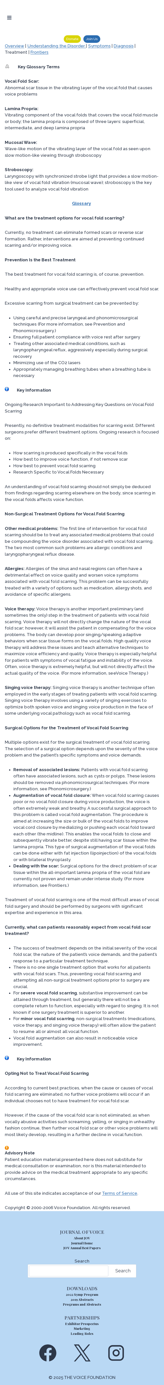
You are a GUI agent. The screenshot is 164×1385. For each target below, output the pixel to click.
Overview (14, 45)
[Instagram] (116, 1353)
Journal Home (82, 1243)
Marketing (82, 1328)
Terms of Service (119, 1193)
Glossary (81, 203)
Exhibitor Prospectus (82, 1323)
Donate (72, 39)
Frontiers (39, 52)
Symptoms (99, 45)
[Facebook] (48, 1353)
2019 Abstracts (82, 1299)
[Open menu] (9, 17)
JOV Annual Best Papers (81, 1248)
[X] (82, 1353)
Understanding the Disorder (56, 45)
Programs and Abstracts (82, 1304)
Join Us (92, 39)
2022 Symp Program (82, 1294)
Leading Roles (82, 1333)
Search (82, 1261)
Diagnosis (124, 45)
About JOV (82, 1238)
